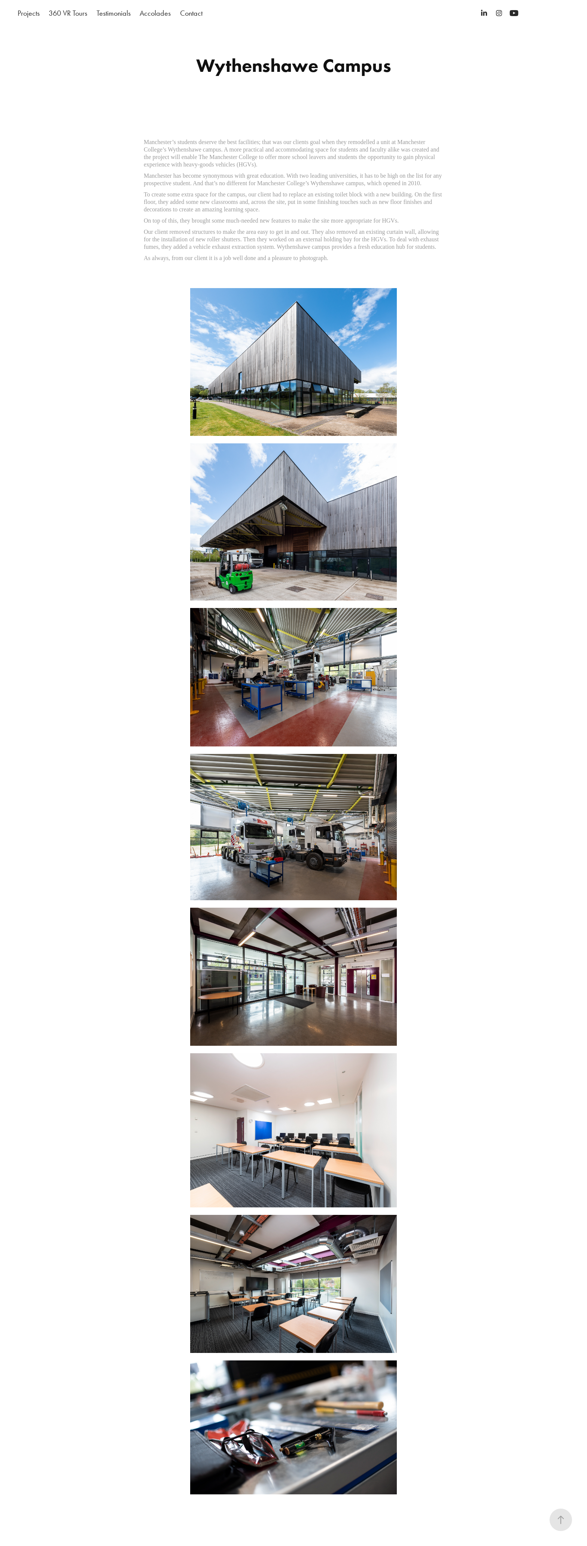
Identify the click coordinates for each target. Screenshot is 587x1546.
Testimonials (114, 13)
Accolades (155, 13)
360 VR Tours (68, 13)
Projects (29, 13)
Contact (191, 13)
